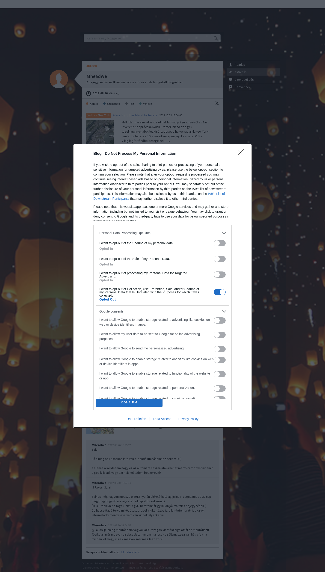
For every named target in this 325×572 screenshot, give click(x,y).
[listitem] (162, 233)
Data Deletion (136, 419)
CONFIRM (129, 402)
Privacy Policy (188, 419)
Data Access (162, 419)
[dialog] (162, 286)
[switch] (220, 243)
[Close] (242, 153)
